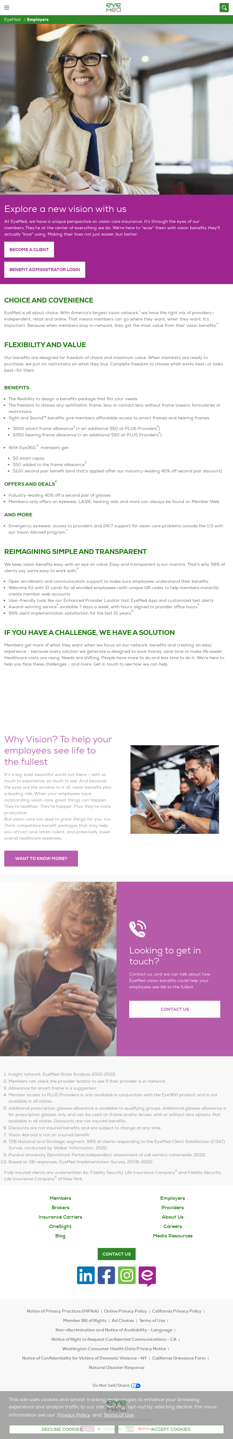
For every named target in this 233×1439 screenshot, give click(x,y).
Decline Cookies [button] (62, 1429)
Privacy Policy (73, 1415)
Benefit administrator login (44, 269)
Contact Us (175, 1024)
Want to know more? (41, 873)
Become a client (29, 249)
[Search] (224, 7)
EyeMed (12, 19)
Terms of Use (118, 1415)
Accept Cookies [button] (171, 1429)
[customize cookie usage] (138, 1416)
